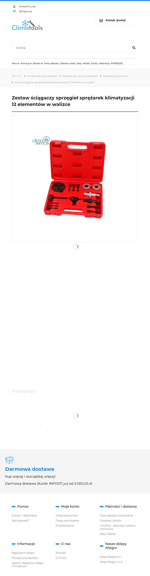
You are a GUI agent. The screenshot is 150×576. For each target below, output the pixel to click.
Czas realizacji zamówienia (116, 515)
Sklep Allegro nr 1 (111, 556)
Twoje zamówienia (67, 520)
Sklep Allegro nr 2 (111, 562)
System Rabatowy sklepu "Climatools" (28, 564)
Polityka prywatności (25, 558)
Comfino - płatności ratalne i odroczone (118, 527)
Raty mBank (107, 534)
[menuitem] (15, 63)
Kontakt (61, 553)
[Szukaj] (134, 48)
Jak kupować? (20, 520)
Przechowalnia (65, 525)
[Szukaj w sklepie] (71, 47)
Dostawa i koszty (110, 520)
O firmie (61, 558)
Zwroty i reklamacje (24, 515)
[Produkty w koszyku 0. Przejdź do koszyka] (115, 20)
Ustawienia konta (67, 515)
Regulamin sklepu (23, 553)
